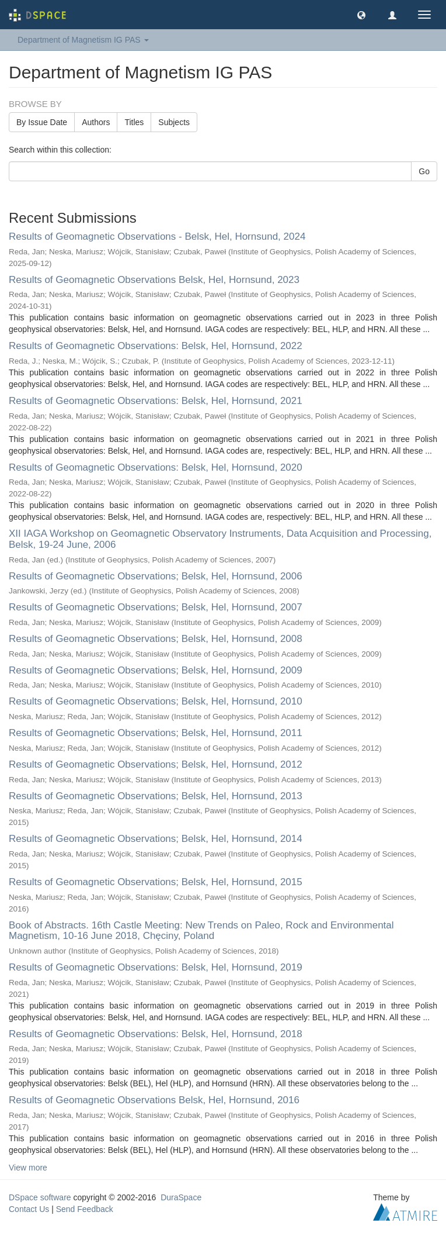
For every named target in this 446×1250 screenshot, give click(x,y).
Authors (96, 122)
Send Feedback (84, 1209)
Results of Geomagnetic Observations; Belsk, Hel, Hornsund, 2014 (155, 838)
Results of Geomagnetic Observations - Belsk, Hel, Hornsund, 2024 (157, 236)
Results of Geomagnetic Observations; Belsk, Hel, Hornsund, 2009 (155, 670)
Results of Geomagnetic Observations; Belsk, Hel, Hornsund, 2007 (155, 607)
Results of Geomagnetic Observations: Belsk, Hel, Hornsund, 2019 (155, 967)
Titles (134, 122)
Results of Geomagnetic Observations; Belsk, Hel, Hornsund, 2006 (155, 576)
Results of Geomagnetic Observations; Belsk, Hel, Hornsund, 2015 (155, 882)
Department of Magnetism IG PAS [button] (83, 39)
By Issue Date (41, 122)
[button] (361, 15)
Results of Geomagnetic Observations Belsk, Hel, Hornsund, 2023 (154, 279)
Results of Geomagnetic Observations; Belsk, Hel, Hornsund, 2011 (155, 732)
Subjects (174, 122)
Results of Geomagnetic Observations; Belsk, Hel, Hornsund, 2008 (155, 638)
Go (424, 171)
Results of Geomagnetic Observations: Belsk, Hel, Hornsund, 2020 (155, 467)
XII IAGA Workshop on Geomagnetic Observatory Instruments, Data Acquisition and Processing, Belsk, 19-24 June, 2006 (220, 539)
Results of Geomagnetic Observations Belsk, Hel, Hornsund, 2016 (154, 1100)
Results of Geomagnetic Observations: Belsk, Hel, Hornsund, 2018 (155, 1034)
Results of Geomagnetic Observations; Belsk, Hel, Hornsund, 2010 (155, 701)
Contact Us (29, 1209)
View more (28, 1167)
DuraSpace (181, 1197)
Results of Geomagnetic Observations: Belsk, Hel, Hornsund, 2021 (155, 400)
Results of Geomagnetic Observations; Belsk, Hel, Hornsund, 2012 (155, 764)
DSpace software (40, 1197)
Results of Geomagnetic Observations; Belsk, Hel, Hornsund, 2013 (155, 796)
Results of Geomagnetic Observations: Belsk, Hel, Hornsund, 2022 (155, 345)
